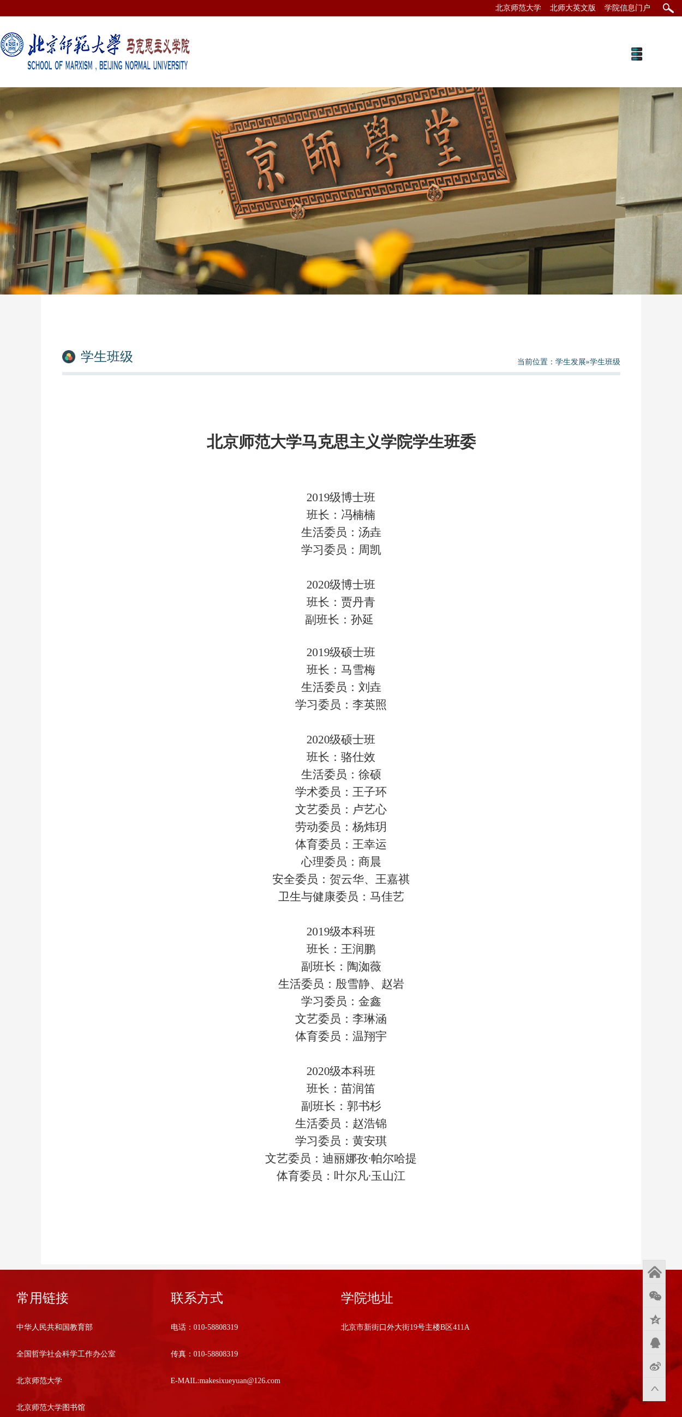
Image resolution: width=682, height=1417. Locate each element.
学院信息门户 (627, 8)
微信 (654, 1295)
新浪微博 (654, 1366)
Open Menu (636, 54)
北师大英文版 (573, 8)
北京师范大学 (518, 8)
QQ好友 (654, 1342)
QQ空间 (654, 1319)
